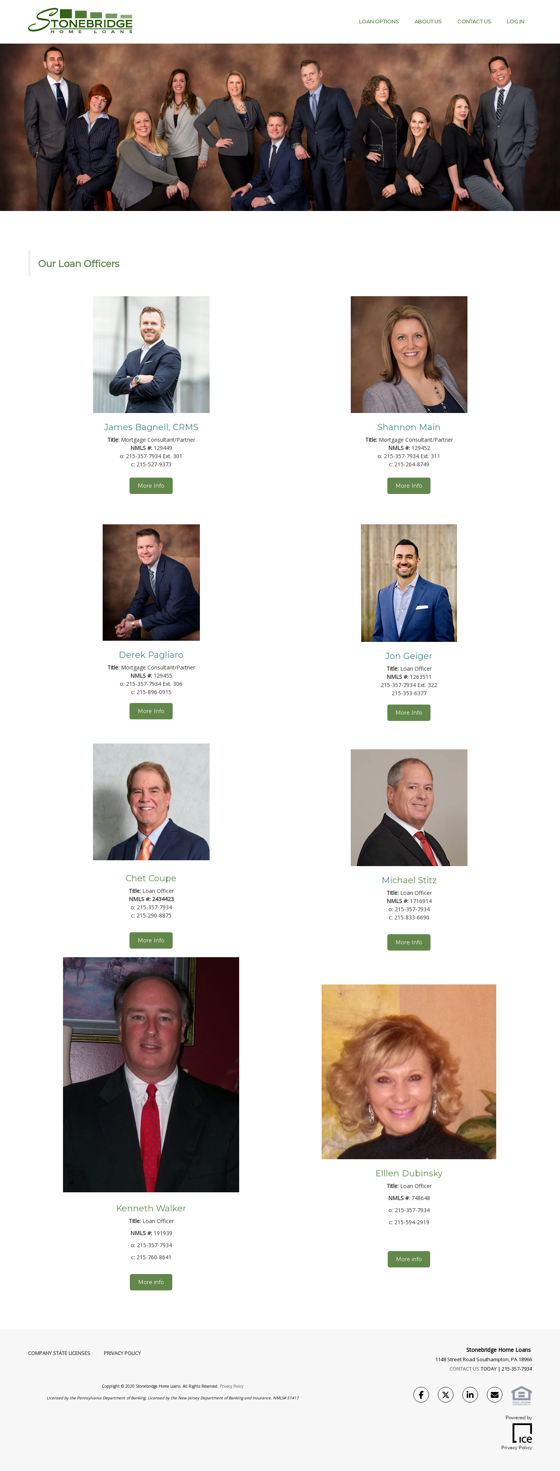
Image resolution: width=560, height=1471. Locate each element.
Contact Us (474, 21)
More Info (151, 485)
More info (151, 1282)
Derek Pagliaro (151, 655)
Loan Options (379, 21)
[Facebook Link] (421, 1395)
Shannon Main (409, 427)
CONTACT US (465, 1368)
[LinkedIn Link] (470, 1395)
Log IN (515, 21)
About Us (428, 21)
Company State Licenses (59, 1353)
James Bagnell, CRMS (151, 427)
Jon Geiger (408, 656)
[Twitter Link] (445, 1395)
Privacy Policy (122, 1353)
